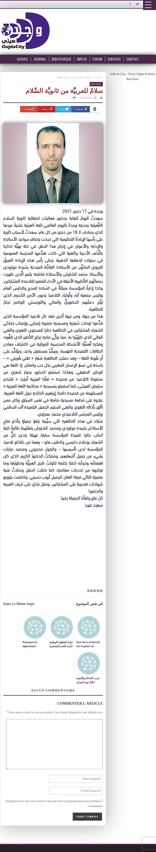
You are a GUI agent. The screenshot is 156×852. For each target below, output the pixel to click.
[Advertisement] (55, 545)
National (98, 77)
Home (88, 77)
